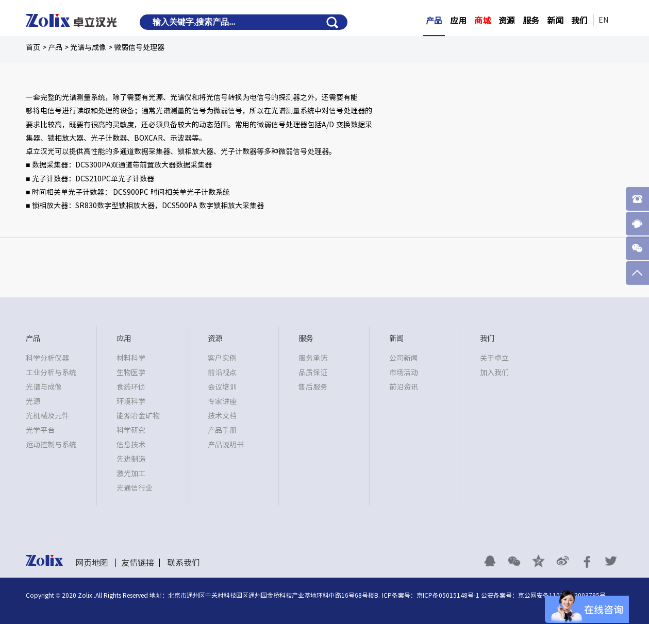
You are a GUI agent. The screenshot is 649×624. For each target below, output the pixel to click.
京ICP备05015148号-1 (448, 595)
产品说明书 (226, 444)
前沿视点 (222, 372)
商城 (482, 20)
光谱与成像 (88, 47)
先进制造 (131, 459)
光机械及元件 (47, 415)
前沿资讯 (403, 387)
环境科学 (131, 401)
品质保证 (312, 372)
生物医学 (131, 372)
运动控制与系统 (51, 444)
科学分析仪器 (47, 358)
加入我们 (494, 372)
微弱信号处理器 (139, 47)
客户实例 (222, 358)
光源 (33, 401)
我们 (579, 20)
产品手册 (222, 430)
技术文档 (222, 415)
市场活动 (403, 372)
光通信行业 (135, 488)
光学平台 (40, 430)
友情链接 (137, 563)
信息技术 (131, 444)
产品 (434, 20)
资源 (506, 20)
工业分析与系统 (51, 372)
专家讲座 (222, 401)
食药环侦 (131, 387)
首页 (33, 47)
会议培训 (222, 387)
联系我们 (183, 563)
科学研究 (131, 430)
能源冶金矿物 (138, 415)
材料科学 (131, 358)
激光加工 (131, 473)
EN (603, 20)
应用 (458, 20)
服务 (531, 20)
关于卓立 (494, 358)
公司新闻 (403, 358)
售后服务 (312, 387)
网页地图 (91, 563)
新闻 (555, 20)
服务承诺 (312, 358)
